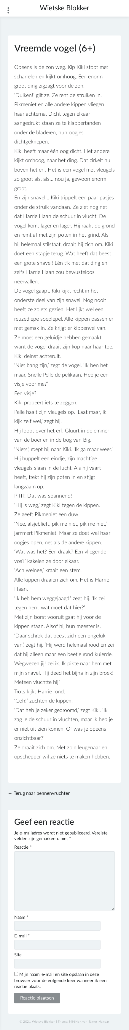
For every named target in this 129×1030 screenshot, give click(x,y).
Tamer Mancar (99, 1021)
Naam (21, 917)
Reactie (22, 847)
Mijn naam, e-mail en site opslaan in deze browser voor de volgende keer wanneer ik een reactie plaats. (60, 980)
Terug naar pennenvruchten (42, 793)
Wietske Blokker (64, 8)
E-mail (22, 936)
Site (18, 955)
